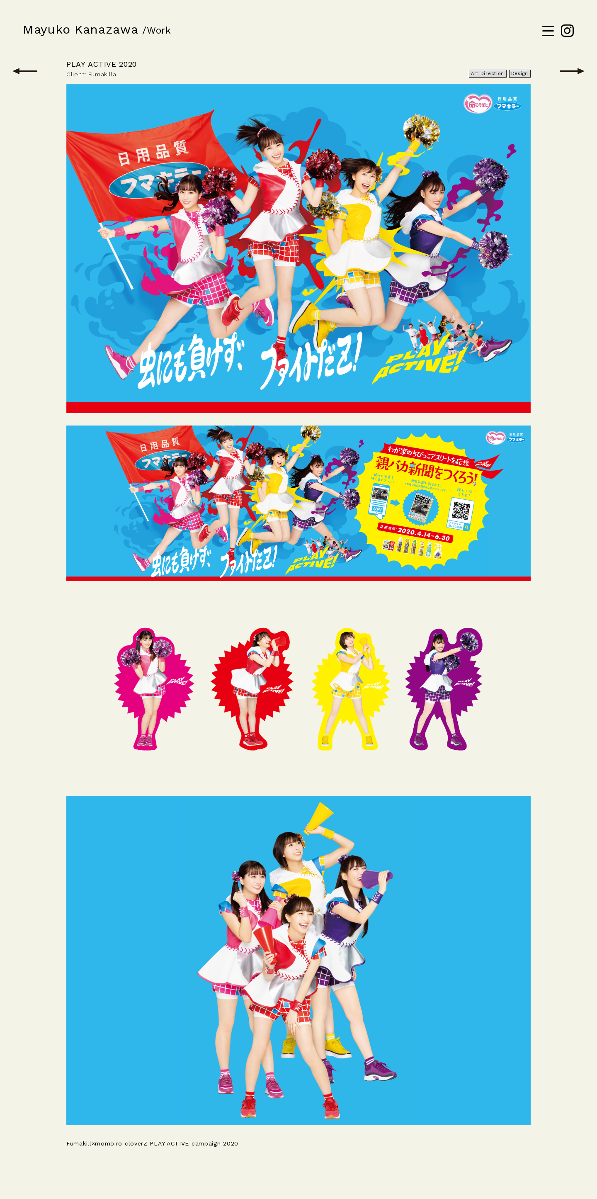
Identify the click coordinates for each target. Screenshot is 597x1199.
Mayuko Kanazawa (80, 29)
